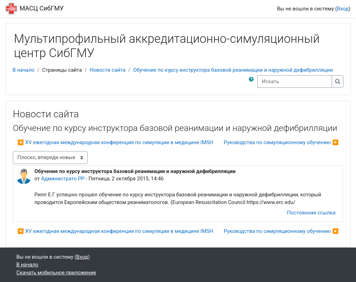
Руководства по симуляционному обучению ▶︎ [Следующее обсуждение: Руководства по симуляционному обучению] (281, 142)
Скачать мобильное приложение (56, 272)
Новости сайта (108, 70)
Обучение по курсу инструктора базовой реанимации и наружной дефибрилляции (233, 70)
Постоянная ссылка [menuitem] (311, 213)
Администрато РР (62, 178)
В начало (23, 70)
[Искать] (294, 81)
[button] (252, 81)
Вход (343, 9)
